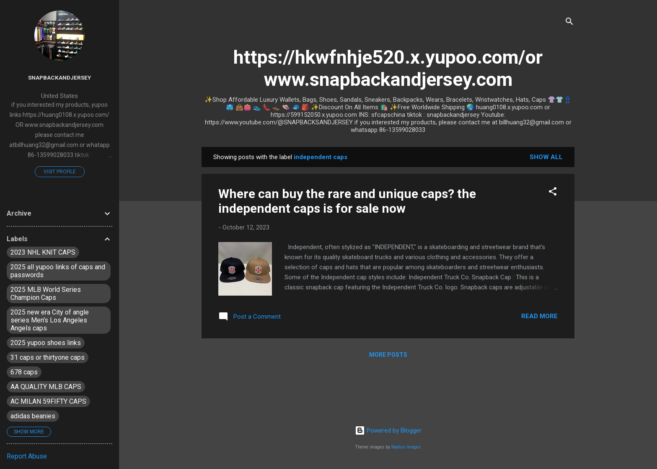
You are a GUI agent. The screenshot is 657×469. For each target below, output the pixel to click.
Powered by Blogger (388, 430)
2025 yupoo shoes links (45, 343)
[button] (553, 192)
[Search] (569, 23)
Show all (546, 157)
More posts (388, 354)
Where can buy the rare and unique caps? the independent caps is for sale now (347, 201)
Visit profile (60, 172)
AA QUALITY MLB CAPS (45, 387)
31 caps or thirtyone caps (47, 357)
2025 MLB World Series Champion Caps (45, 294)
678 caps (24, 372)
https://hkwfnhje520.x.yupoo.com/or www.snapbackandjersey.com (388, 68)
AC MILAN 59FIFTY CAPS (48, 401)
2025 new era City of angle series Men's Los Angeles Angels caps (49, 320)
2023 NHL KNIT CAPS (42, 252)
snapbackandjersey (59, 77)
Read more (539, 316)
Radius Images (406, 447)
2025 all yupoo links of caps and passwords (57, 271)
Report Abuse (27, 456)
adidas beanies (32, 416)
